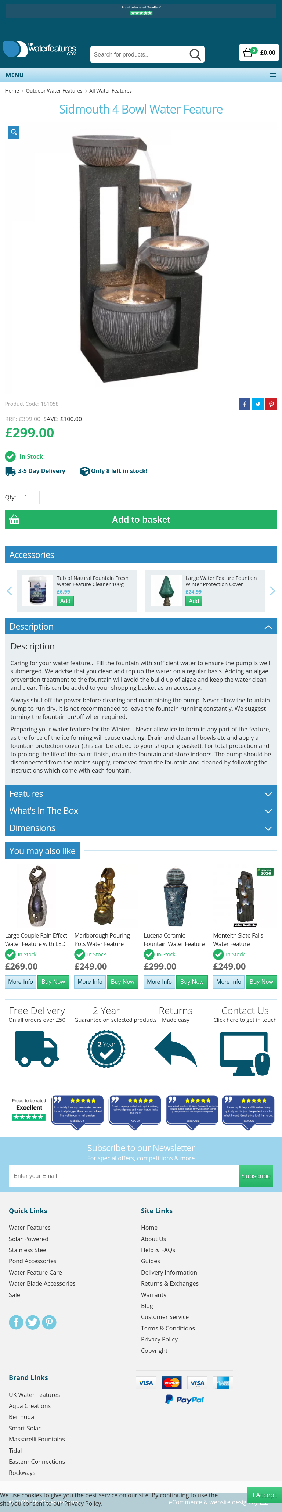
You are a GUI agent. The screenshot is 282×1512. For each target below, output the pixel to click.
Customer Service (165, 1317)
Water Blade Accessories (42, 1283)
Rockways (22, 1473)
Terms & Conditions (168, 1328)
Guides (150, 1261)
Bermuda (21, 1417)
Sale (14, 1295)
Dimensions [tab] (140, 827)
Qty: (10, 497)
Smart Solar (25, 1428)
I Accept (265, 1494)
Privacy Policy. (83, 1504)
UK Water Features (34, 1395)
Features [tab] (140, 793)
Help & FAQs (158, 1250)
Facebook (16, 1322)
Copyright (154, 1351)
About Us (153, 1239)
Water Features (30, 1227)
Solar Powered (28, 1239)
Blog (147, 1306)
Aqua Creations (30, 1406)
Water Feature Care (35, 1272)
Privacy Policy (159, 1339)
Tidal (15, 1451)
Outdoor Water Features (54, 90)
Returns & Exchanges (170, 1283)
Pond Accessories (33, 1261)
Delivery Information (169, 1272)
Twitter (32, 1322)
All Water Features (110, 90)
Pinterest (49, 1322)
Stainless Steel (28, 1250)
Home (12, 90)
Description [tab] (140, 626)
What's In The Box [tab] (140, 810)
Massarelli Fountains (37, 1439)
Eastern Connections (37, 1462)
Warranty (153, 1295)
